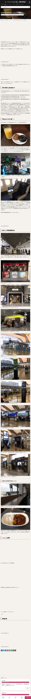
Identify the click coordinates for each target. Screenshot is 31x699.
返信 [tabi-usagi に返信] (27, 688)
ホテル (10, 4)
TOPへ (28, 698)
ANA (5, 4)
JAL (7, 4)
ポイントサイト (21, 4)
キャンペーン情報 (15, 4)
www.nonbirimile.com (4, 61)
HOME (3, 20)
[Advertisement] (15, 31)
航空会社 (7, 20)
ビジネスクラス (18, 14)
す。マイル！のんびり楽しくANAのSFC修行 (15, 1)
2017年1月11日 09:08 (5, 694)
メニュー (15, 698)
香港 (22, 14)
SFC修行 (2, 4)
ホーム (3, 698)
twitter (22, 698)
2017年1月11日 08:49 (5, 682)
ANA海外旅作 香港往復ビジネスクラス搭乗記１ (20, 20)
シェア (9, 698)
